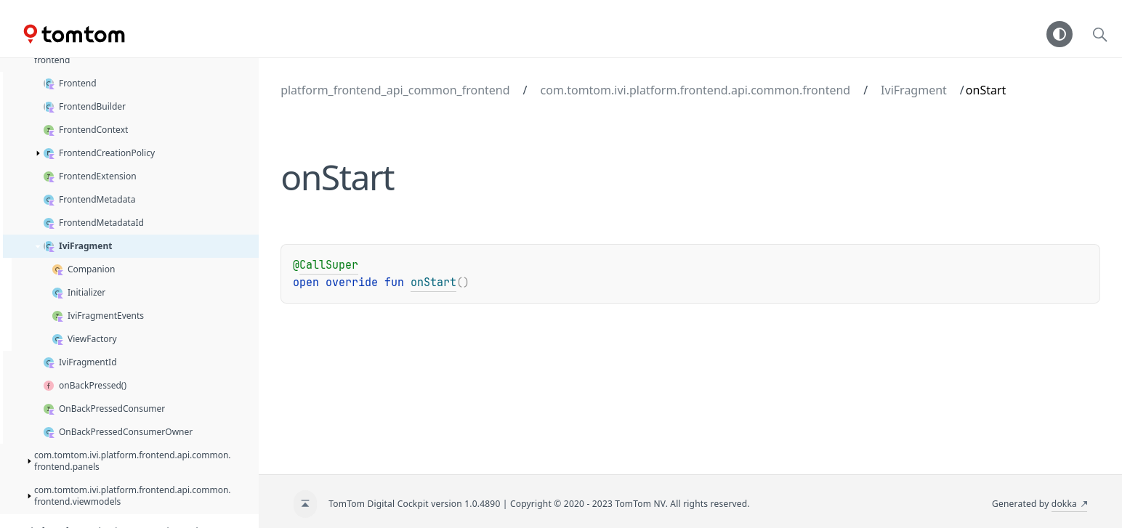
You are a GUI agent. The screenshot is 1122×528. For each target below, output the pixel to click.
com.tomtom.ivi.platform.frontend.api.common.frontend (696, 90)
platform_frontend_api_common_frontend (394, 90)
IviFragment (914, 90)
